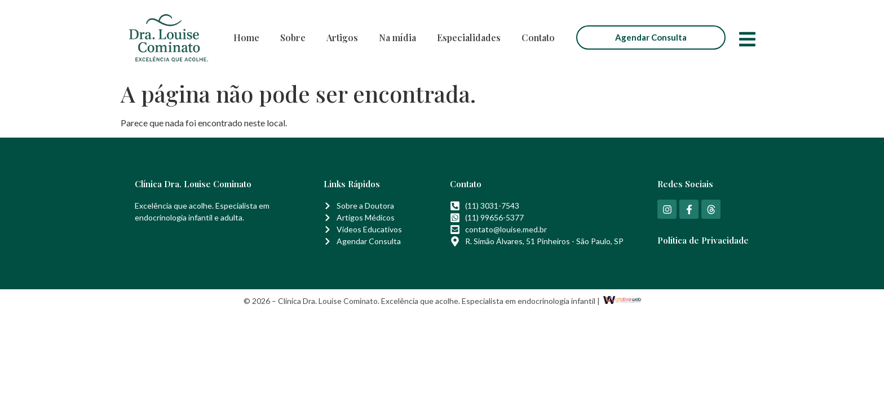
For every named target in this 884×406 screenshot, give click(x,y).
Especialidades (469, 37)
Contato (538, 37)
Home (246, 37)
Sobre (293, 37)
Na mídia (397, 37)
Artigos (342, 37)
